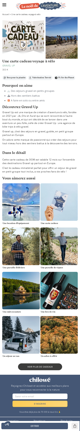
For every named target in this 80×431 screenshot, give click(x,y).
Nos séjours (39, 420)
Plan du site (66, 420)
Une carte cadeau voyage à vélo (25, 14)
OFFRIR (35, 426)
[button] (7, 424)
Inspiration (13, 420)
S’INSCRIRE (40, 404)
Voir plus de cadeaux (40, 367)
